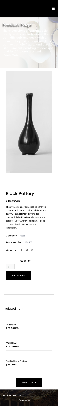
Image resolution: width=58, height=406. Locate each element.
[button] (53, 10)
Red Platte (11, 324)
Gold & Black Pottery (16, 361)
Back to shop (29, 382)
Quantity (25, 261)
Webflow (35, 400)
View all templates (46, 395)
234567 (28, 242)
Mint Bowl (11, 342)
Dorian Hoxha (28, 395)
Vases (22, 235)
